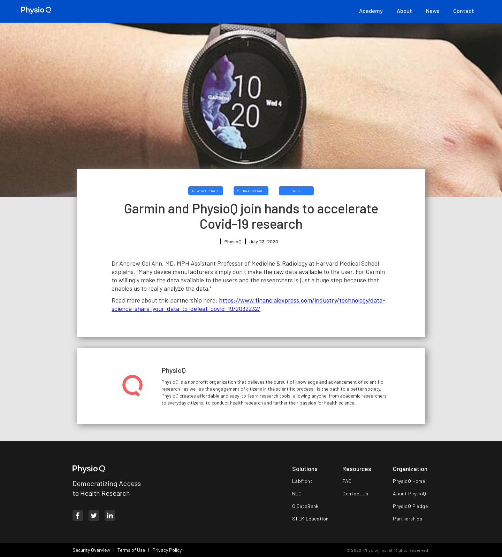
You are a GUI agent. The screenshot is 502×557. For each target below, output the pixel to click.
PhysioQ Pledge (410, 506)
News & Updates (205, 191)
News (432, 10)
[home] (36, 10)
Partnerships (407, 518)
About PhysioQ (409, 493)
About (404, 10)
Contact (463, 10)
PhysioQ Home (409, 481)
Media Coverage (251, 191)
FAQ (346, 481)
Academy (371, 10)
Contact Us (355, 493)
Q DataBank (305, 506)
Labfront (302, 481)
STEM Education (310, 518)
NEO (296, 191)
